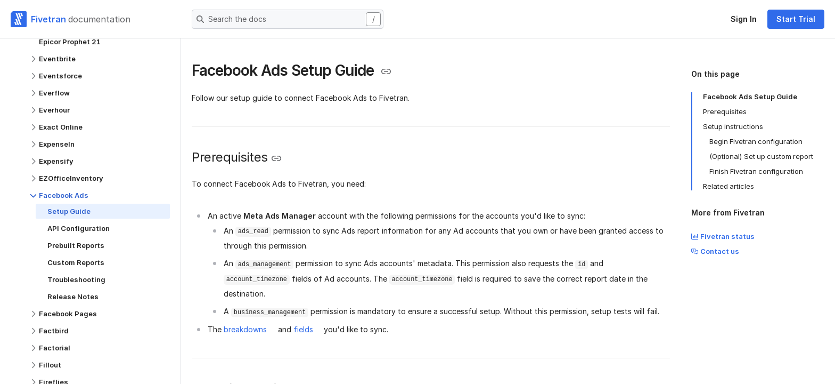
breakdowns (245, 329)
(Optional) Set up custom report (761, 156)
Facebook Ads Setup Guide (750, 96)
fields (303, 329)
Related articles (728, 186)
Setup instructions (733, 126)
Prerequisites (725, 111)
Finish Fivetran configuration (756, 171)
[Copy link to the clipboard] (386, 71)
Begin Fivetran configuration (756, 141)
